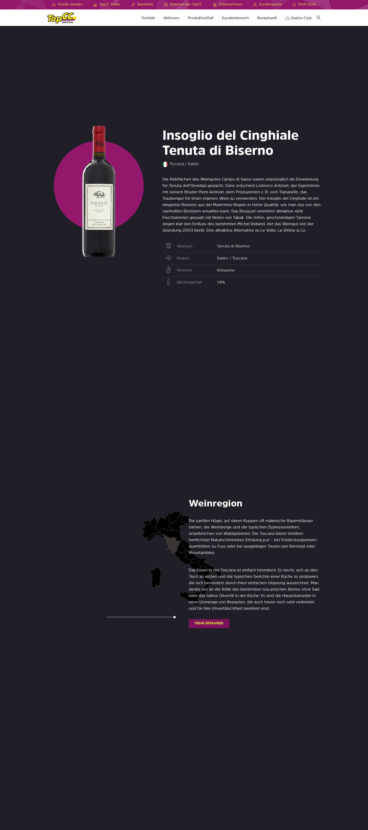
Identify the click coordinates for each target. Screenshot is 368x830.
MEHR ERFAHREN (209, 623)
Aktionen (171, 18)
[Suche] (318, 18)
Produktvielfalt (201, 18)
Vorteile (148, 18)
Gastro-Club (298, 18)
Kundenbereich (235, 18)
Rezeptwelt (267, 18)
